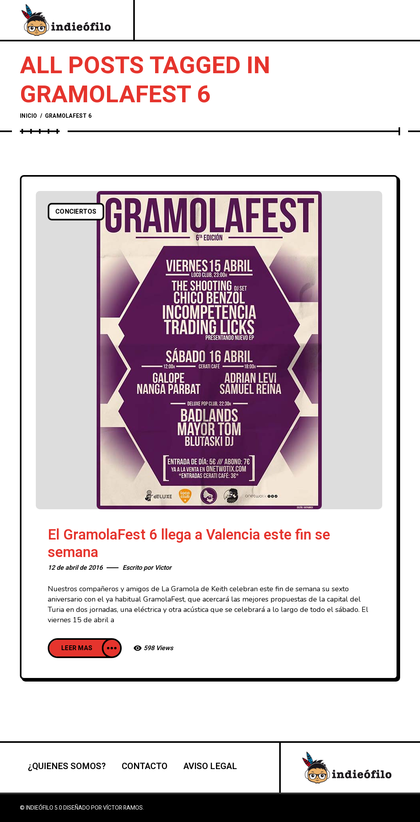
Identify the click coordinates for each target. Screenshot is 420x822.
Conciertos (76, 211)
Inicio (28, 116)
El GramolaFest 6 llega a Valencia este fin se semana (189, 543)
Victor (163, 568)
